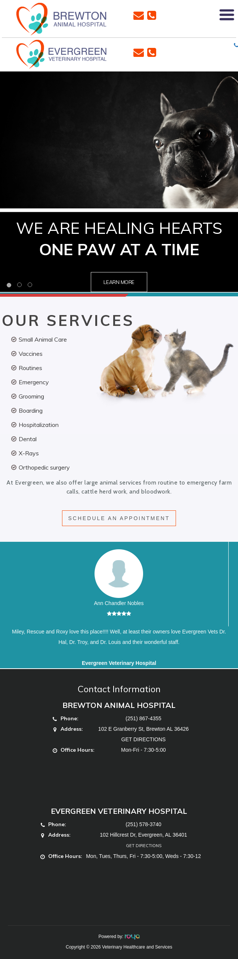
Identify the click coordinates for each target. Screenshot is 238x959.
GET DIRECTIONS (143, 739)
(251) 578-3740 (143, 824)
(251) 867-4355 (143, 718)
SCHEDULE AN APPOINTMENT (119, 518)
